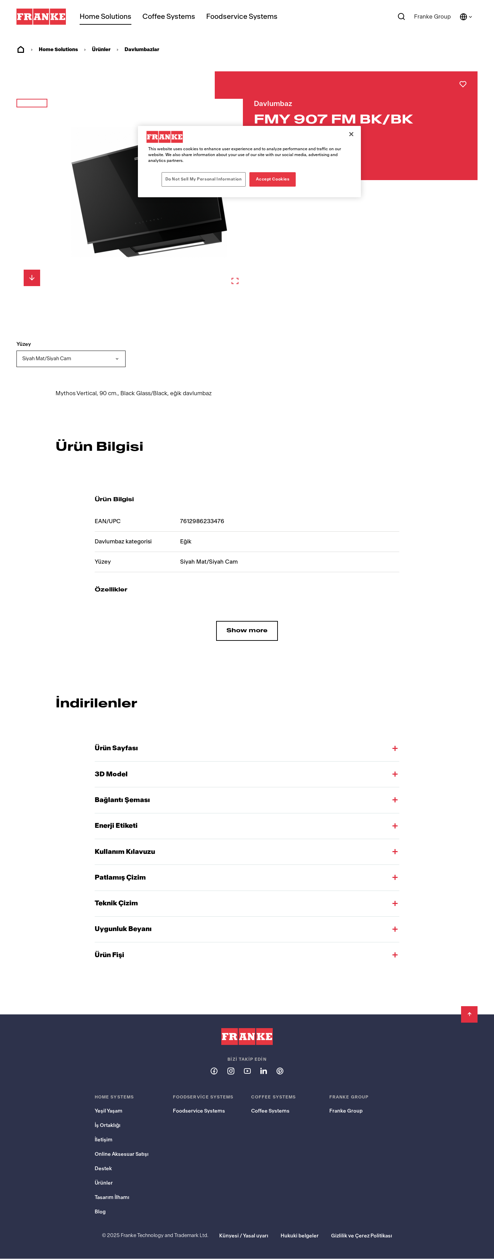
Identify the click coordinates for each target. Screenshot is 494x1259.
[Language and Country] (466, 16)
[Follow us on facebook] (214, 1071)
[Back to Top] (469, 1015)
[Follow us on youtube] (247, 1071)
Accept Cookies (273, 179)
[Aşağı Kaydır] (32, 278)
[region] (249, 161)
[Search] (401, 16)
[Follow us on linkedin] (263, 1071)
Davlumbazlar (142, 49)
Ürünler (101, 49)
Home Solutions (105, 16)
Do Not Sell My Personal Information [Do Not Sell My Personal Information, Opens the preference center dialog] (203, 179)
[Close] (351, 134)
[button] (31, 115)
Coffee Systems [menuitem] (168, 16)
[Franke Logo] (41, 17)
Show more (247, 631)
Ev (20, 50)
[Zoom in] (235, 281)
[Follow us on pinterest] (280, 1071)
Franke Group (432, 17)
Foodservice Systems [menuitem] (242, 16)
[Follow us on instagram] (230, 1071)
